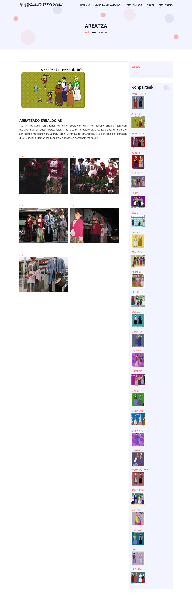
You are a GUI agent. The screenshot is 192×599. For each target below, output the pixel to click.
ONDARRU (137, 430)
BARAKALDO (138, 133)
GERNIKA (136, 272)
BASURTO (136, 173)
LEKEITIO (136, 351)
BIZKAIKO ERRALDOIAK (108, 4)
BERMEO (136, 193)
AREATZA (136, 113)
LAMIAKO (136, 331)
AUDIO (150, 4)
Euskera (135, 66)
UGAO (134, 549)
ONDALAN (137, 410)
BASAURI (136, 153)
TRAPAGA (136, 529)
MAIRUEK (136, 371)
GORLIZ (135, 311)
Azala (87, 32)
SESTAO (135, 509)
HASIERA (85, 4)
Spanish (135, 72)
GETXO (135, 292)
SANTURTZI (137, 490)
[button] (43, 177)
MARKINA (136, 391)
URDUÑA (136, 569)
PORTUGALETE (139, 470)
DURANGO (137, 232)
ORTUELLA (137, 450)
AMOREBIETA (138, 93)
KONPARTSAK (134, 4)
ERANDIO (136, 252)
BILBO (134, 212)
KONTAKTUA (166, 4)
